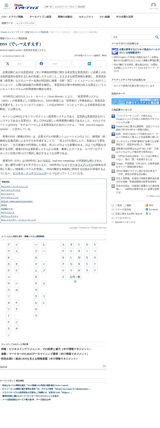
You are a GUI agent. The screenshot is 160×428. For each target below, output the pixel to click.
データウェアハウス (81, 164)
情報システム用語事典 (34, 236)
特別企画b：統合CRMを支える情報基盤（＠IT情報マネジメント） (40, 358)
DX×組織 (105, 16)
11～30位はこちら (152, 196)
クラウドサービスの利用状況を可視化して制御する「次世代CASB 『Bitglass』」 (37, 392)
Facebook (153, 209)
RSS (151, 205)
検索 (157, 37)
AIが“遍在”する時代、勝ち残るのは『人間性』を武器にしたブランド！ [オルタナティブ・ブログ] (136, 67)
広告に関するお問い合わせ (128, 214)
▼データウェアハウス (10, 190)
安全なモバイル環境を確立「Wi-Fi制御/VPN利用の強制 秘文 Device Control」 (36, 385)
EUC (48, 160)
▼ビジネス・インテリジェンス (14, 186)
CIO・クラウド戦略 (12, 16)
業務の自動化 (65, 16)
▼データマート (8, 194)
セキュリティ (86, 16)
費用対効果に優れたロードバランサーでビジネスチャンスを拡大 (30, 396)
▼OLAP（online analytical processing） (17, 201)
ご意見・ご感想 (123, 205)
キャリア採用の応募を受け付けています (134, 86)
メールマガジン (123, 218)
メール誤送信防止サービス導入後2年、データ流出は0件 (26, 399)
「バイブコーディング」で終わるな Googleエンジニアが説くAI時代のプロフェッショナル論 (137, 119)
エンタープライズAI (25, 23)
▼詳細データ (7, 209)
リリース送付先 (123, 209)
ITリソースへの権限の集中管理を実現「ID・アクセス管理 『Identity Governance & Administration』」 (47, 389)
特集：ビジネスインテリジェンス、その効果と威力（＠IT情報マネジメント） (46, 349)
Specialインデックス (125, 222)
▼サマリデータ (8, 212)
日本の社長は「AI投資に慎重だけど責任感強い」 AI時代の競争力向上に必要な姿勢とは (137, 189)
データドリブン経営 (40, 16)
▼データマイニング (9, 198)
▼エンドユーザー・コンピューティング (18, 220)
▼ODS (4, 205)
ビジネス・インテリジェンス (30, 173)
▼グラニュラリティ (9, 216)
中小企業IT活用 (124, 16)
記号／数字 (75, 277)
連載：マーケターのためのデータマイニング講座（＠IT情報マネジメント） (45, 353)
